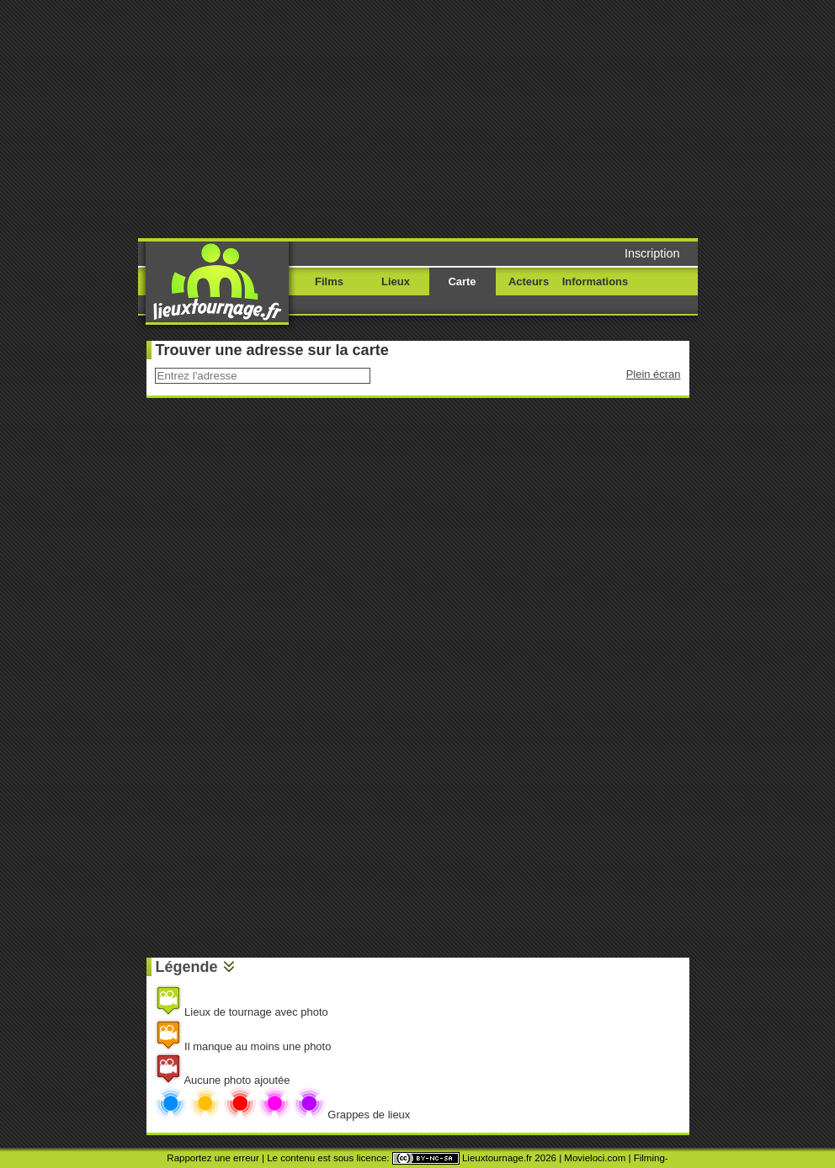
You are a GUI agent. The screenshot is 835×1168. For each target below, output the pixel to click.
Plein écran (653, 374)
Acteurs (528, 281)
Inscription (652, 253)
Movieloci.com (594, 1158)
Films (329, 281)
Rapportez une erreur (212, 1158)
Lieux (395, 281)
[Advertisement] (424, 118)
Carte (462, 281)
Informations (595, 281)
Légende (187, 966)
